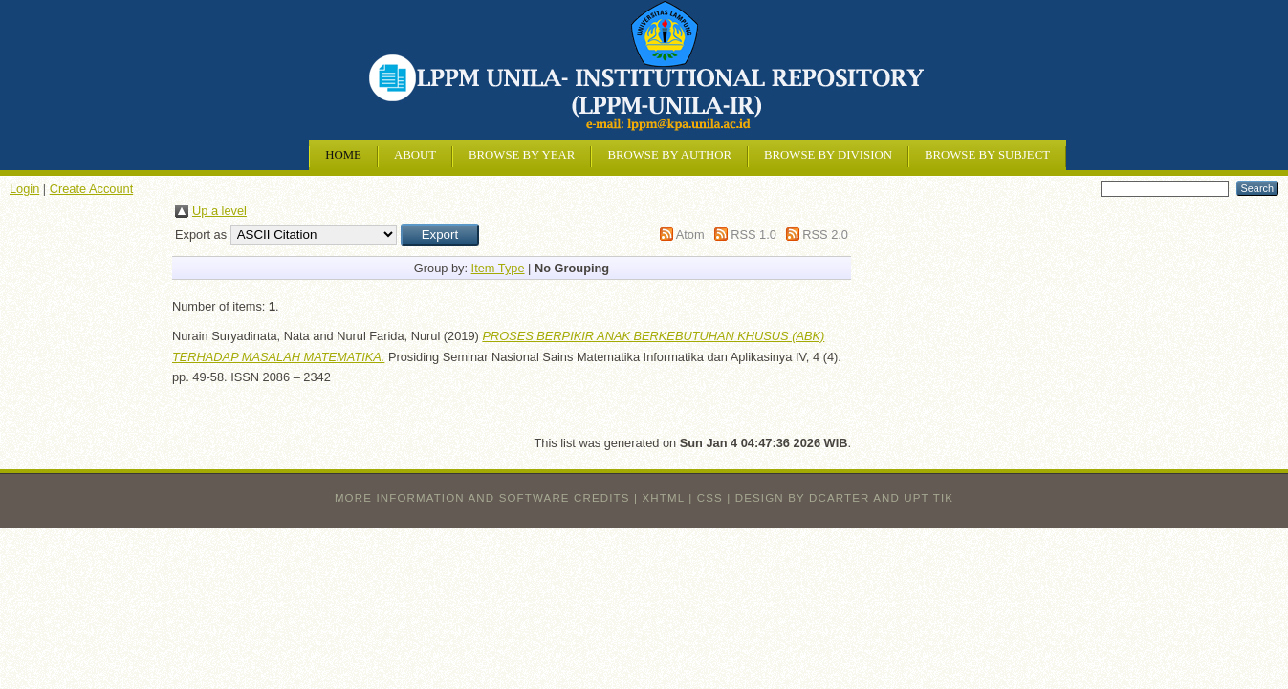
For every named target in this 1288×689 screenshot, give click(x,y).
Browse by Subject (987, 154)
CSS (710, 498)
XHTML (664, 498)
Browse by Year (522, 154)
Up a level (219, 211)
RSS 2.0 (825, 234)
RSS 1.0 (753, 234)
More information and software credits (482, 498)
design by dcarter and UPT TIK (844, 498)
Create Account (92, 189)
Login (24, 189)
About (415, 154)
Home (343, 154)
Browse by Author (669, 154)
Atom (690, 234)
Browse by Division (828, 154)
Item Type (498, 268)
